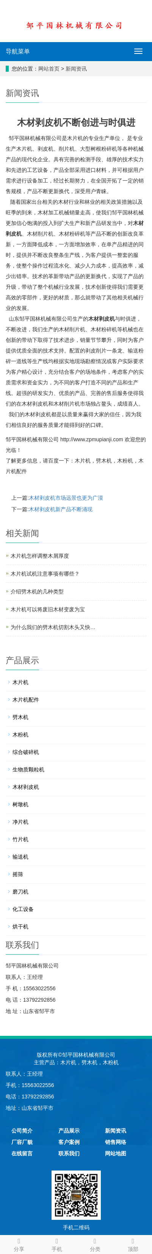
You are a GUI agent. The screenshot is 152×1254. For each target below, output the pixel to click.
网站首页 (49, 69)
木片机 (83, 461)
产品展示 (69, 1131)
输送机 (20, 857)
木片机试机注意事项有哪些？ (45, 574)
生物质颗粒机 (28, 769)
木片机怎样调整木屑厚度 (40, 556)
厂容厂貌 (22, 1142)
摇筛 (18, 874)
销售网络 (115, 1142)
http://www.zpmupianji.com (91, 439)
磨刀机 (20, 892)
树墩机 (20, 804)
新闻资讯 (76, 69)
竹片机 (20, 839)
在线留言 (22, 1153)
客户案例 (69, 1142)
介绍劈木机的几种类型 (37, 591)
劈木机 (104, 461)
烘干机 (20, 927)
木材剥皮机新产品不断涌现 (60, 509)
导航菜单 (18, 51)
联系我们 (69, 1153)
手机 (57, 1243)
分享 (19, 1243)
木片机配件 (26, 700)
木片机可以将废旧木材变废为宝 (48, 609)
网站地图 (115, 1153)
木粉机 (125, 461)
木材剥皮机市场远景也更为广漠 (66, 498)
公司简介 (22, 1131)
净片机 (20, 822)
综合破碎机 (26, 752)
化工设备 (23, 909)
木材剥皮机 (101, 319)
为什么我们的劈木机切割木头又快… (53, 627)
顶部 (133, 1243)
